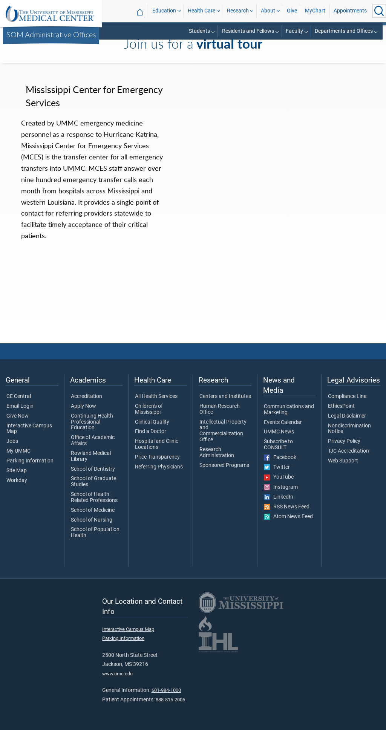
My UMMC (18, 451)
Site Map (16, 471)
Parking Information (30, 461)
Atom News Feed (288, 517)
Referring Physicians (159, 467)
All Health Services (156, 396)
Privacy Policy (344, 441)
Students (199, 31)
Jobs (12, 441)
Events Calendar (283, 422)
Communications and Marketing (289, 410)
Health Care (201, 11)
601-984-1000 (166, 690)
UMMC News (279, 432)
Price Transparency (157, 457)
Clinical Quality (152, 422)
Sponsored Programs (224, 465)
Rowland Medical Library (91, 456)
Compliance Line (347, 396)
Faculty (294, 31)
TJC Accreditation (348, 451)
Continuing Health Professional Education (92, 422)
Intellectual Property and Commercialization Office (223, 431)
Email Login (20, 406)
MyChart (315, 11)
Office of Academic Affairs (93, 441)
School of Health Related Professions (94, 497)
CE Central (18, 396)
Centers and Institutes (225, 396)
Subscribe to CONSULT (278, 445)
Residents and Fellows (248, 31)
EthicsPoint (341, 406)
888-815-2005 (170, 699)
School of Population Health (95, 532)
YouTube (279, 477)
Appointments (350, 11)
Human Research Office (219, 409)
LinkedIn (278, 497)
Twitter (277, 467)
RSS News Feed (286, 507)
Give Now (17, 416)
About (268, 11)
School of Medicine (93, 510)
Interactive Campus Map (29, 429)
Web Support (343, 461)
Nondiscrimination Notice (349, 429)
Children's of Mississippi (149, 409)
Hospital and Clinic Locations (156, 444)
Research (238, 11)
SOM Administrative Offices (51, 34)
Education (164, 11)
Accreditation (86, 396)
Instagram (281, 487)
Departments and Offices (344, 31)
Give (292, 11)
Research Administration (216, 453)
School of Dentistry (93, 469)
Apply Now (83, 406)
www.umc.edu (117, 673)
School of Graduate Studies (93, 482)
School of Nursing (91, 520)
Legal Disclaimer (347, 416)
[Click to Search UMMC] (379, 11)
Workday (16, 480)
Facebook (280, 458)
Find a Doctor (150, 432)
